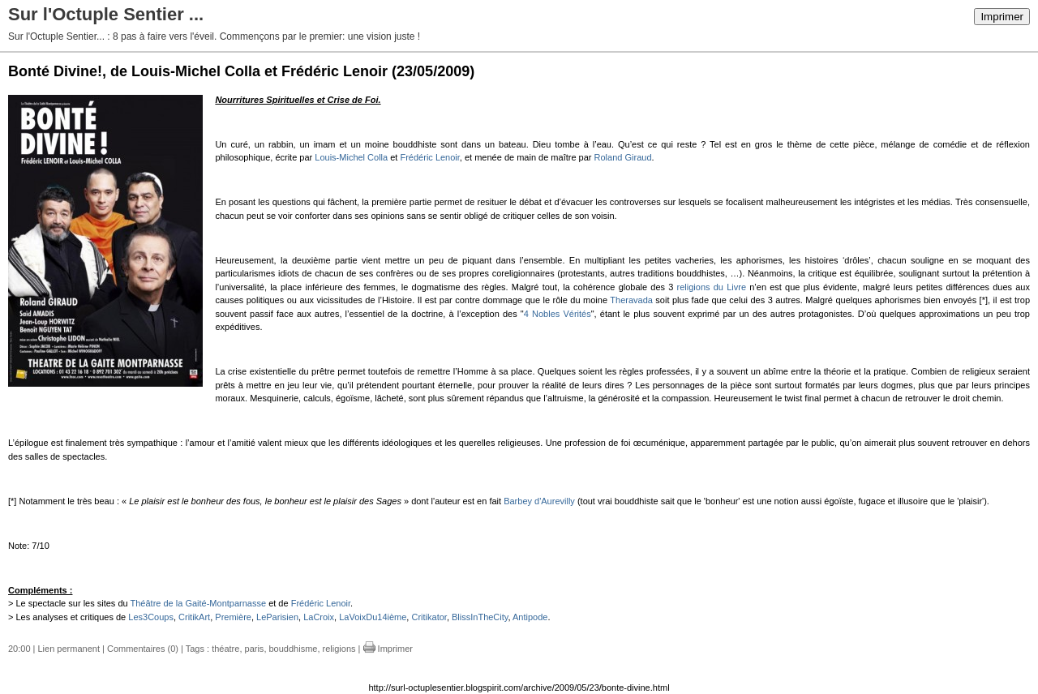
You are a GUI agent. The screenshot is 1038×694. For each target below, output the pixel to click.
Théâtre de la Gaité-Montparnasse (199, 603)
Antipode (530, 617)
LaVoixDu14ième (372, 617)
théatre (225, 648)
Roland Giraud (623, 157)
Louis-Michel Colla (351, 157)
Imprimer (1001, 17)
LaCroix (318, 617)
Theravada (631, 300)
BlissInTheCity (480, 617)
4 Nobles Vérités (557, 314)
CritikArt (194, 617)
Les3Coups (151, 617)
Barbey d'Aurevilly (539, 501)
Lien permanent (69, 648)
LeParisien (277, 617)
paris (254, 648)
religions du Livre (711, 287)
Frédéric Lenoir (429, 157)
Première (233, 617)
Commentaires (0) (142, 648)
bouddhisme (293, 648)
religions (339, 648)
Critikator (428, 617)
